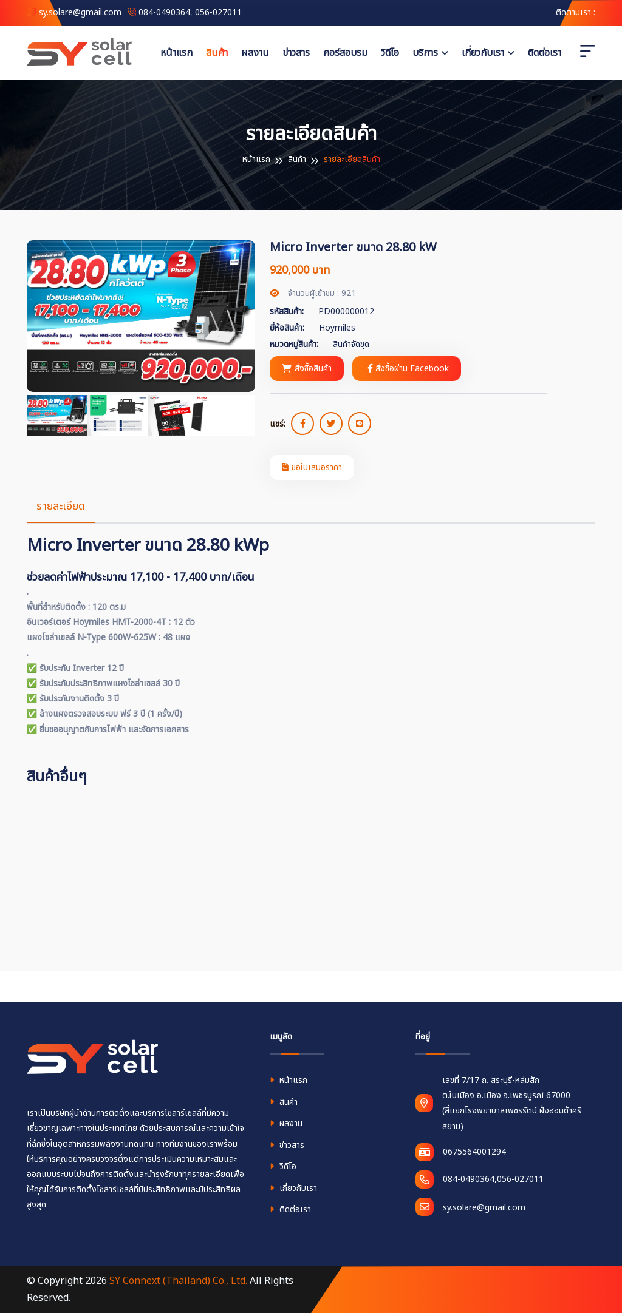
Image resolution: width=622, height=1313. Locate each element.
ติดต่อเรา (544, 53)
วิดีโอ (390, 53)
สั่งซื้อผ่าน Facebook (408, 368)
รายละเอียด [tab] (60, 506)
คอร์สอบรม (345, 53)
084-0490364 (164, 12)
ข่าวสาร (296, 53)
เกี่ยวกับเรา (483, 53)
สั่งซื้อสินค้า (307, 368)
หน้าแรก (176, 53)
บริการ (425, 53)
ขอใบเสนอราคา (312, 467)
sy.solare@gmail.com (74, 12)
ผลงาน (255, 53)
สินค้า (217, 53)
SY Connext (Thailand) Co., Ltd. (178, 1281)
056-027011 (218, 12)
